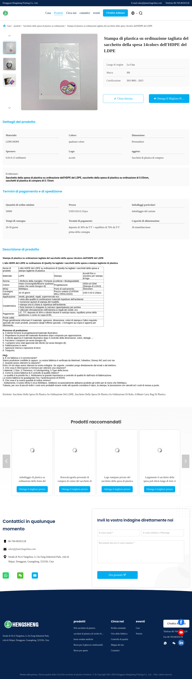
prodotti (17, 26)
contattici (85, 13)
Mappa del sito (117, 645)
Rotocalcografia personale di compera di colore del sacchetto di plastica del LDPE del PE (75, 481)
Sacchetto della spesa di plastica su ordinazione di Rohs (104, 394)
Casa (48, 13)
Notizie (139, 634)
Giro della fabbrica (119, 634)
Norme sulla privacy (28, 674)
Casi (138, 628)
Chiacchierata (125, 98)
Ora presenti (117, 575)
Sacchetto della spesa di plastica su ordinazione (43, 26)
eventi (96, 13)
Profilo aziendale (118, 628)
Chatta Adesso (115, 13)
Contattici (115, 650)
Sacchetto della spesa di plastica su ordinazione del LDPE (43, 394)
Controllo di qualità (119, 639)
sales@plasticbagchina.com (22, 549)
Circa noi (71, 13)
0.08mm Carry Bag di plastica (150, 394)
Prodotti (58, 13)
